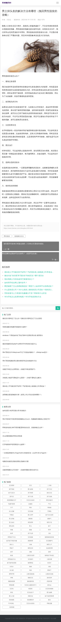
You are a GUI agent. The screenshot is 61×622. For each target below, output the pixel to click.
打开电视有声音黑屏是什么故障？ (14, 444)
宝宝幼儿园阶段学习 (30, 585)
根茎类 (30, 588)
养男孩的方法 (12, 559)
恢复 (11, 555)
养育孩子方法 (12, 537)
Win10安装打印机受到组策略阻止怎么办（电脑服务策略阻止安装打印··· (27, 419)
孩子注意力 (11, 493)
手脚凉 (12, 515)
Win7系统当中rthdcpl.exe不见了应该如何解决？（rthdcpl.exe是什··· (25, 352)
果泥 (11, 592)
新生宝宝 (49, 493)
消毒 (30, 552)
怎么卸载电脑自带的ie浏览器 (12, 436)
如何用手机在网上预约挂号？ (15, 283)
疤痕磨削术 (30, 600)
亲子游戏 (49, 496)
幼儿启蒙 (11, 511)
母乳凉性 (11, 526)
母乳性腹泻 (49, 500)
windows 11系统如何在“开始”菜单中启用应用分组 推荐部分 (23, 335)
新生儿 (12, 544)
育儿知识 (11, 522)
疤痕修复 (11, 600)
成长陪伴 (49, 577)
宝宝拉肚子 (30, 592)
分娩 (30, 544)
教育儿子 (49, 544)
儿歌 (49, 533)
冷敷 (49, 566)
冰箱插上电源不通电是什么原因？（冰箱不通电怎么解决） (22, 378)
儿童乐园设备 (30, 574)
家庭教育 (30, 541)
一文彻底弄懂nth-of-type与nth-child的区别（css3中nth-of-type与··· (25, 453)
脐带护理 (11, 574)
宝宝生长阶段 (30, 603)
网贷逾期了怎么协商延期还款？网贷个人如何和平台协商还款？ (28, 286)
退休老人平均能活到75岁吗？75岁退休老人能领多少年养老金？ (29, 272)
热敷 (30, 566)
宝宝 (30, 485)
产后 (49, 504)
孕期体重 (11, 585)
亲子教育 (30, 493)
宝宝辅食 (30, 537)
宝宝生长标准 (30, 500)
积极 (11, 530)
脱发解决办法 (19, 236)
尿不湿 (12, 496)
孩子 (49, 526)
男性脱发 (7, 236)
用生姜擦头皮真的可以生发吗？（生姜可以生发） (20, 254)
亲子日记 (49, 489)
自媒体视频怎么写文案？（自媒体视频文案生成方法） (21, 470)
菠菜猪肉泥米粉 (49, 537)
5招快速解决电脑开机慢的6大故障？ (15, 327)
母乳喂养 (30, 522)
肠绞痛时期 (30, 581)
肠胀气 (49, 518)
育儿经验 (11, 518)
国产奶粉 (11, 489)
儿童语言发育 (30, 555)
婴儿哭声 (30, 515)
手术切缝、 (11, 603)
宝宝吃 (12, 588)
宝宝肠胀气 (49, 541)
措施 (30, 530)
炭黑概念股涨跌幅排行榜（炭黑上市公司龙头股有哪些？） (22, 394)
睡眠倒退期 (11, 581)
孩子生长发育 (49, 515)
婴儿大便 (11, 596)
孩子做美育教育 (49, 596)
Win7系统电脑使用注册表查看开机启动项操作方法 (20, 361)
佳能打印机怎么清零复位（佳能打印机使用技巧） (19, 369)
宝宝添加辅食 (49, 588)
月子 (11, 507)
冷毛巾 (12, 566)
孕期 (11, 577)
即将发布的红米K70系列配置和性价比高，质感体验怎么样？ (23, 427)
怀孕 (49, 530)
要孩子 (49, 570)
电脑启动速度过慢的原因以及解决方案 (16, 461)
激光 (49, 600)
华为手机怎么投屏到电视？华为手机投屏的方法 (22, 297)
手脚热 (49, 511)
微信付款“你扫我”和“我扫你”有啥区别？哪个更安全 (24, 276)
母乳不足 (49, 522)
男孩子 (12, 548)
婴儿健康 (49, 592)
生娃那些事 (49, 548)
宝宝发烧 (30, 511)
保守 (11, 552)
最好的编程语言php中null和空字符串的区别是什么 (20, 344)
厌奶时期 (49, 581)
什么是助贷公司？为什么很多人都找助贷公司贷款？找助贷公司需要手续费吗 (29, 290)
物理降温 (30, 563)
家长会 (49, 585)
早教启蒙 (49, 603)
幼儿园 (12, 570)
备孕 (11, 533)
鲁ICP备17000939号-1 (44, 618)
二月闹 (49, 485)
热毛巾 (49, 563)
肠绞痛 (30, 518)
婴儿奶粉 (30, 489)
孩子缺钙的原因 (11, 563)
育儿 (30, 526)
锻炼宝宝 (30, 577)
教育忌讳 (30, 548)
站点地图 (53, 618)
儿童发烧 (11, 607)
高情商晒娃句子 (11, 500)
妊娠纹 (30, 504)
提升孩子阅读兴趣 (11, 541)
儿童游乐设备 (49, 574)
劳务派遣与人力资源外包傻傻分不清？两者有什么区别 (25, 293)
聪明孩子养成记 (49, 555)
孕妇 (30, 507)
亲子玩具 (30, 533)
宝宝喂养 (11, 485)
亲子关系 (30, 496)
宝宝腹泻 (30, 559)
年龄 (30, 570)
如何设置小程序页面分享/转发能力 (14, 410)
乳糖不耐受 (11, 504)
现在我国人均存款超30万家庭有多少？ (19, 279)
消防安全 (30, 596)
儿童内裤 (49, 559)
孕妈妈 (49, 507)
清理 (49, 552)
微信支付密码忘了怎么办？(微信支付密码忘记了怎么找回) (22, 318)
